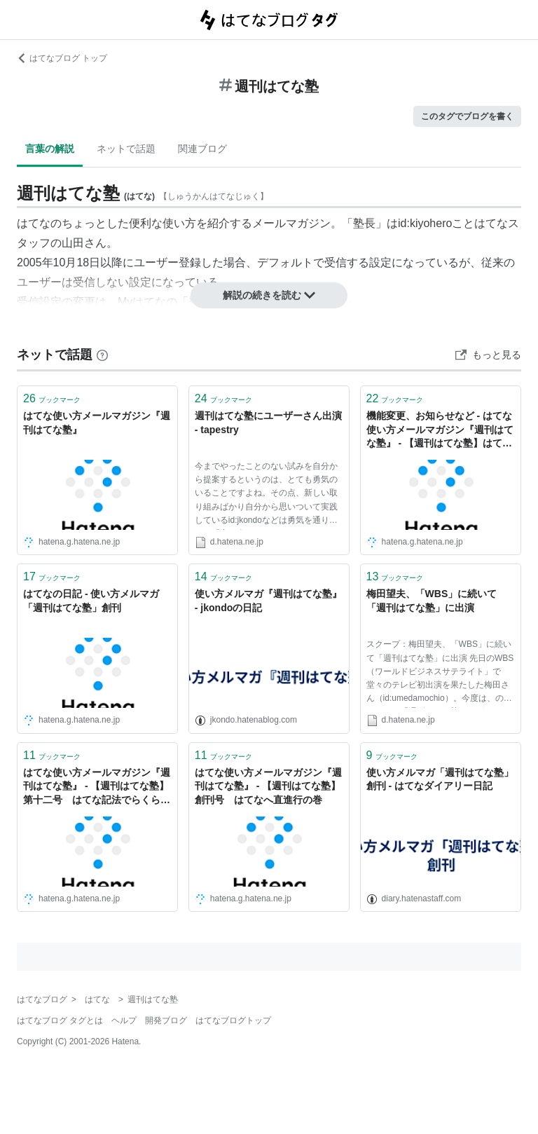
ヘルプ (124, 1020)
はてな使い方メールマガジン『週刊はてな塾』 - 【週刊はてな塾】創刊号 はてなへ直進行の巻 (268, 786)
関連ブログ (202, 148)
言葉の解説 (49, 148)
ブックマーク (52, 398)
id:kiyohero (425, 223)
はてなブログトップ (233, 1020)
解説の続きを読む (269, 295)
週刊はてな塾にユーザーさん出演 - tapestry (268, 422)
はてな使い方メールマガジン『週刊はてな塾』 (96, 422)
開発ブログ (166, 1020)
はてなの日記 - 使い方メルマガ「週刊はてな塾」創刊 (91, 600)
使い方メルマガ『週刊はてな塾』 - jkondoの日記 (268, 600)
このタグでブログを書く (467, 116)
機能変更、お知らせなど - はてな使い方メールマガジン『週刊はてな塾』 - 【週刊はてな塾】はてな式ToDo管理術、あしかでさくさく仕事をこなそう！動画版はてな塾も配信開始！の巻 (439, 430)
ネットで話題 (126, 148)
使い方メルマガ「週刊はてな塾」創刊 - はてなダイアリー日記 (439, 779)
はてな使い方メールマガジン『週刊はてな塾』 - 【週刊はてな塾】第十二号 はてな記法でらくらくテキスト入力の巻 (96, 787)
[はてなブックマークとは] (102, 355)
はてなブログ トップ (62, 58)
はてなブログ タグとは (60, 1020)
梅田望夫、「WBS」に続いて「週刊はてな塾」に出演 (431, 600)
